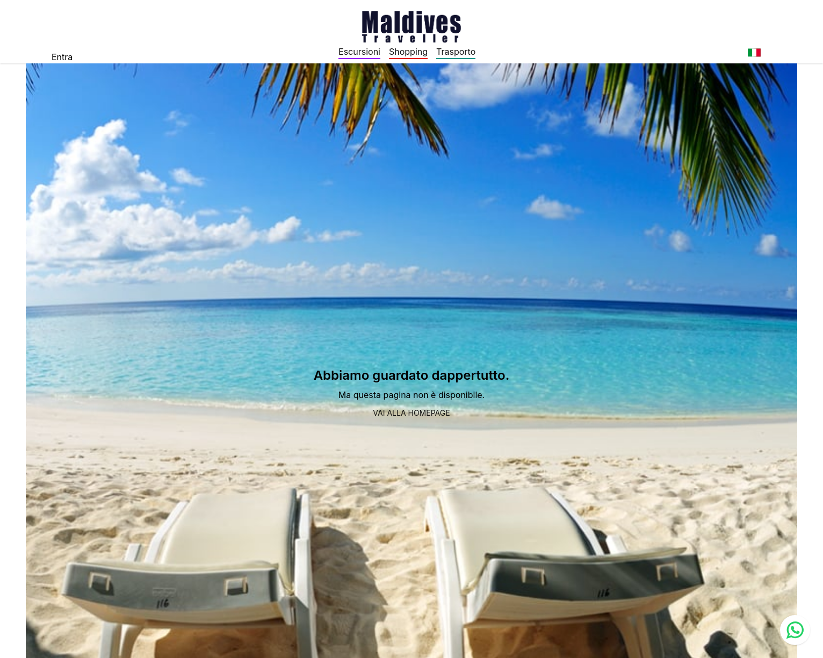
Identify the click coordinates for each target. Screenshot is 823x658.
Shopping (408, 51)
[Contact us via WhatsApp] (795, 630)
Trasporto (455, 51)
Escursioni (359, 51)
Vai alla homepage (411, 412)
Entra (62, 57)
